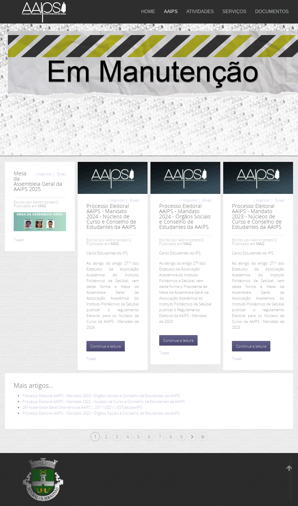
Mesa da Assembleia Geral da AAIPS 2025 (38, 181)
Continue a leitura (106, 346)
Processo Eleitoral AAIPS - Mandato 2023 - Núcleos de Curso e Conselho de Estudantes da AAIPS (257, 216)
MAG (42, 205)
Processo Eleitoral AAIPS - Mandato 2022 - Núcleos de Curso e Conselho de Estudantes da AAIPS (103, 401)
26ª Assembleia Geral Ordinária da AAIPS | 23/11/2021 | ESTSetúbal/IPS (82, 407)
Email (61, 174)
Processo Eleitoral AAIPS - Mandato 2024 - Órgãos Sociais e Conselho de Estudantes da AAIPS (184, 216)
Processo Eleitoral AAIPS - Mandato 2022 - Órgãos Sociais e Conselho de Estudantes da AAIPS (101, 413)
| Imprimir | (45, 174)
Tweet (19, 240)
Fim (202, 436)
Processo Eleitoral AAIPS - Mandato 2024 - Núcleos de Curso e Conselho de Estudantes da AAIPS (111, 216)
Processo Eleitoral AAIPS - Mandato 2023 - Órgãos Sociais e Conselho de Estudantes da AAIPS (101, 395)
